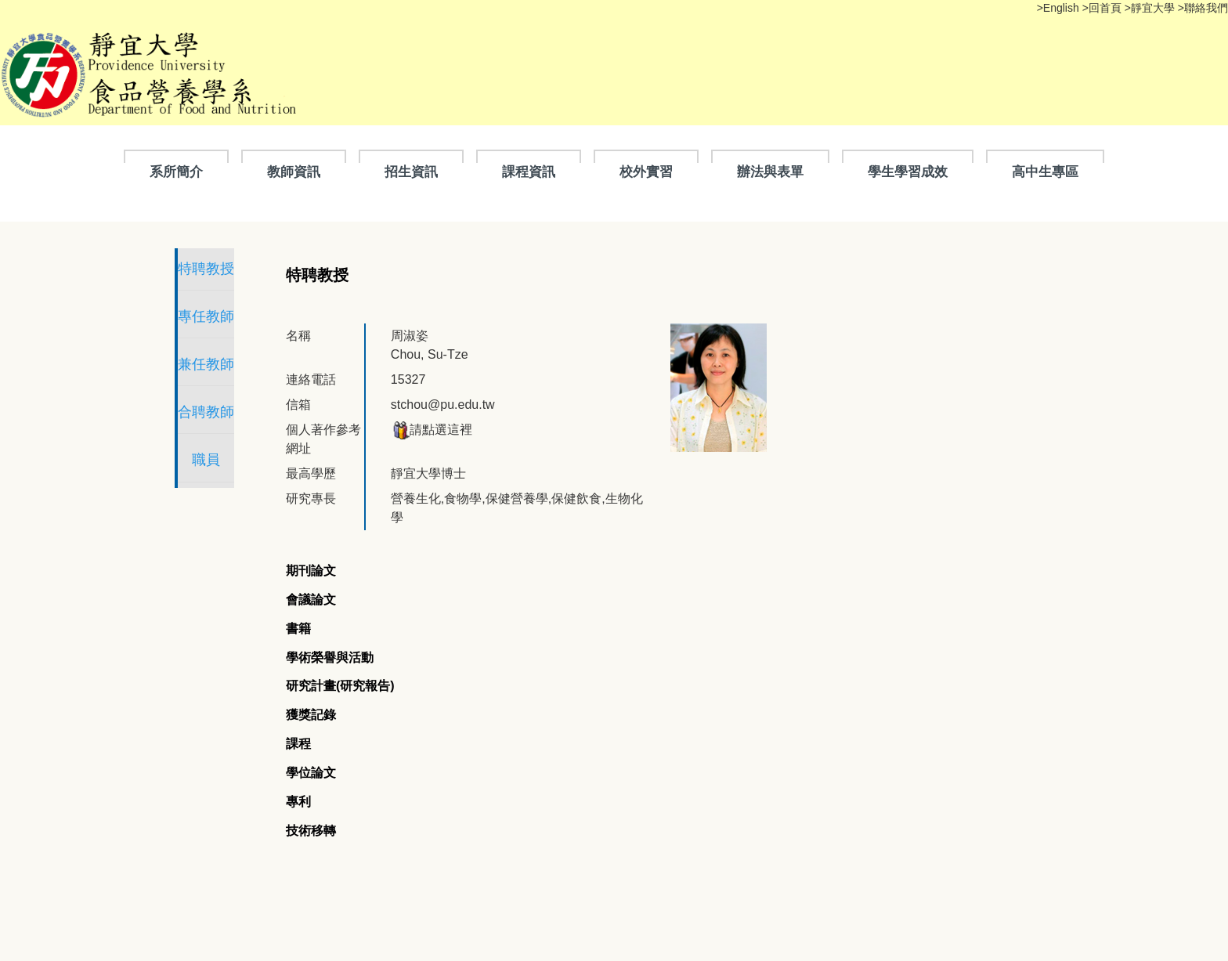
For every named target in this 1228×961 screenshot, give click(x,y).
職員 (249, 460)
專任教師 (249, 316)
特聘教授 (249, 268)
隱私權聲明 (252, 886)
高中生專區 (1045, 171)
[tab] (397, 505)
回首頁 (1105, 8)
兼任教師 (249, 364)
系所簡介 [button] (176, 171)
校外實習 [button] (646, 171)
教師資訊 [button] (293, 171)
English (1062, 8)
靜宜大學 (1154, 8)
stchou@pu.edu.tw (570, 376)
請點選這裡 (558, 401)
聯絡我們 (1206, 8)
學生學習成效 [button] (908, 171)
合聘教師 (249, 412)
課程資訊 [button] (528, 171)
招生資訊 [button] (411, 171)
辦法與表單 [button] (770, 171)
